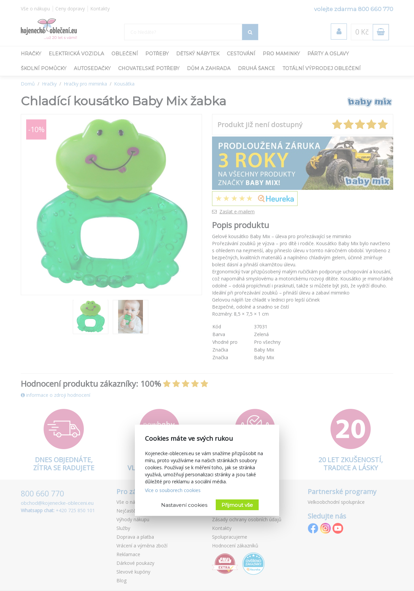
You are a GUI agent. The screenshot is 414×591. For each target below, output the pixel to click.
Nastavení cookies (184, 505)
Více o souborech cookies (173, 490)
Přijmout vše (237, 505)
